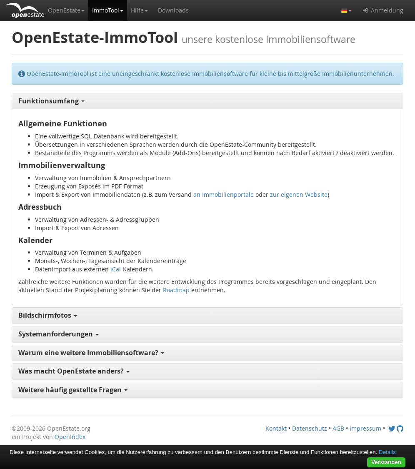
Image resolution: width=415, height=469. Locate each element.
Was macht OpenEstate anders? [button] (74, 371)
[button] (66, 10)
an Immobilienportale (223, 194)
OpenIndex (70, 437)
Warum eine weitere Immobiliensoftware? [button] (91, 352)
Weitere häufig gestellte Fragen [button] (73, 389)
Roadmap (176, 290)
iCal (115, 269)
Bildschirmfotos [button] (47, 315)
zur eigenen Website (299, 194)
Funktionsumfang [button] (51, 100)
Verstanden (386, 462)
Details (387, 452)
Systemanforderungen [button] (58, 334)
